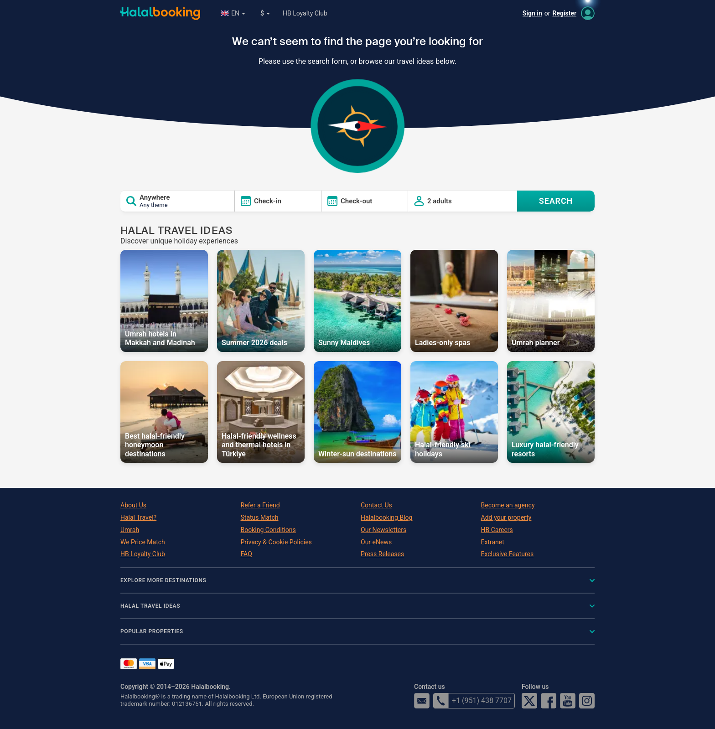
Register (565, 13)
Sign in (532, 13)
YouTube (567, 700)
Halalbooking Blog (386, 517)
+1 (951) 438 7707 (472, 700)
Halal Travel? (138, 517)
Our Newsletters (383, 529)
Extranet (492, 542)
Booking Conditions (268, 529)
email (422, 700)
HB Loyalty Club (305, 13)
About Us (133, 505)
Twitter (529, 700)
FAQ (246, 554)
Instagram (587, 700)
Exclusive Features (507, 554)
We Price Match (142, 542)
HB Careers (497, 529)
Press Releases (382, 554)
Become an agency (508, 505)
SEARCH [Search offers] (556, 201)
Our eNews (376, 542)
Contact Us (376, 505)
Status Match (260, 517)
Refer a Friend (260, 505)
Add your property (506, 517)
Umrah (129, 529)
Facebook (548, 700)
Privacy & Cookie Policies (276, 542)
